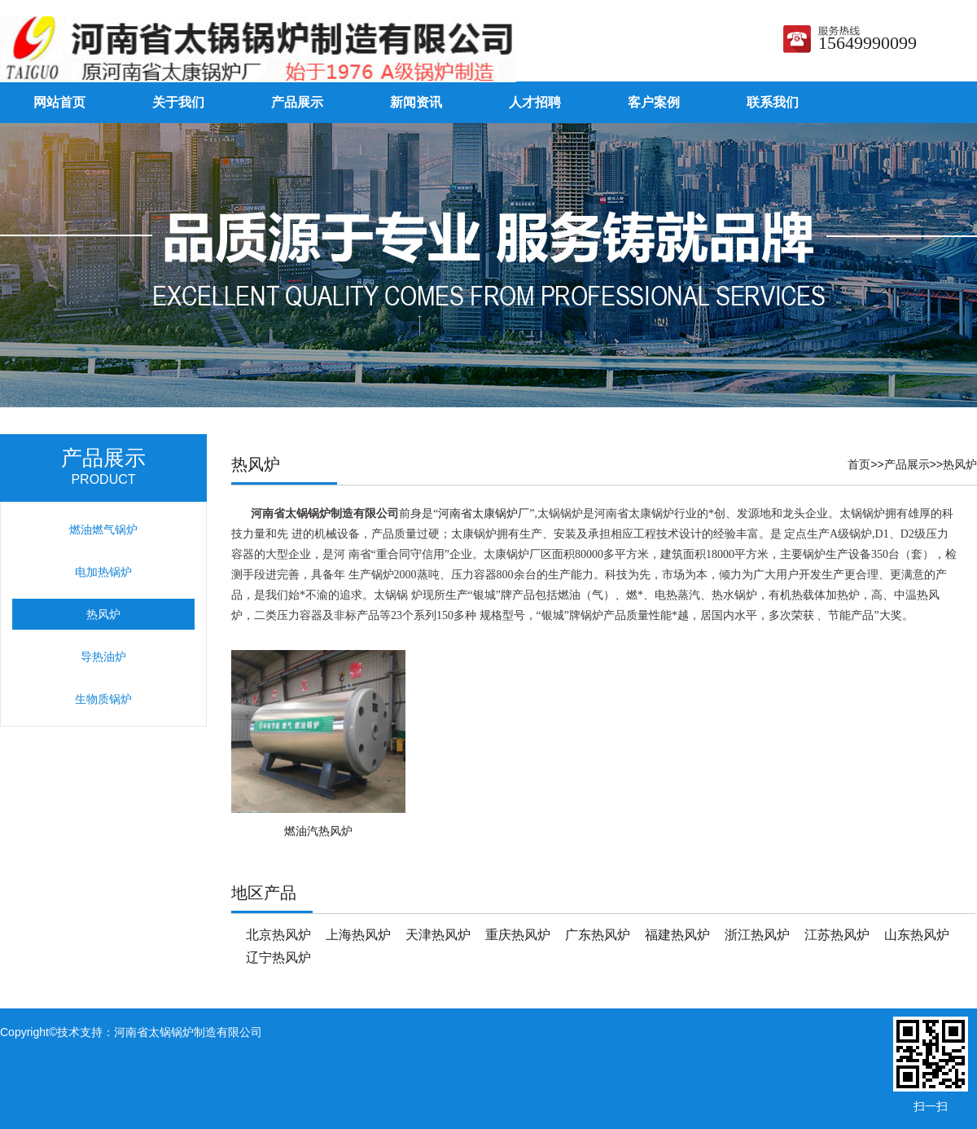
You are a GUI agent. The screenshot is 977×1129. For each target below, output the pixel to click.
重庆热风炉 (517, 935)
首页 (859, 464)
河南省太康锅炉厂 (483, 513)
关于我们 (178, 102)
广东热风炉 (597, 935)
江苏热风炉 (837, 935)
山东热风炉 (916, 935)
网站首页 (59, 102)
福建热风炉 (677, 935)
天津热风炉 (438, 935)
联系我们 (773, 102)
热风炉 (960, 464)
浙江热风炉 (757, 935)
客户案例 (654, 102)
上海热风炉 (358, 935)
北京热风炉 (278, 935)
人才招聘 (535, 102)
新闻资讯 (416, 102)
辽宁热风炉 (278, 957)
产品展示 (297, 102)
